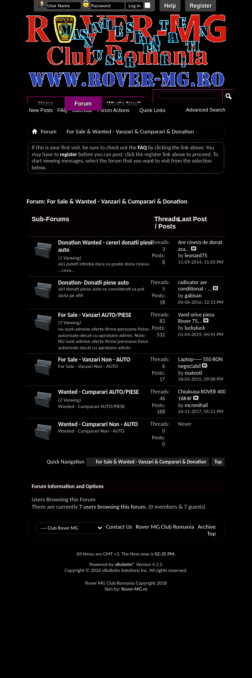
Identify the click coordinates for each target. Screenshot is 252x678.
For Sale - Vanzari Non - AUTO (94, 359)
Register (200, 6)
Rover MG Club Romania (165, 526)
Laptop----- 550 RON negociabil (200, 362)
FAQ (62, 110)
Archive (207, 526)
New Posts (41, 110)
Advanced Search (206, 109)
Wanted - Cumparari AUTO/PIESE (98, 391)
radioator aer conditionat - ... (195, 285)
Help (170, 6)
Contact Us (119, 526)
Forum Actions (113, 110)
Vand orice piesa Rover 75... (196, 318)
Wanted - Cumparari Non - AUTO (98, 424)
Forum (83, 104)
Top (218, 462)
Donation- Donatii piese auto (93, 282)
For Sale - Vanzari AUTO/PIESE (95, 314)
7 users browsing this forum (112, 506)
